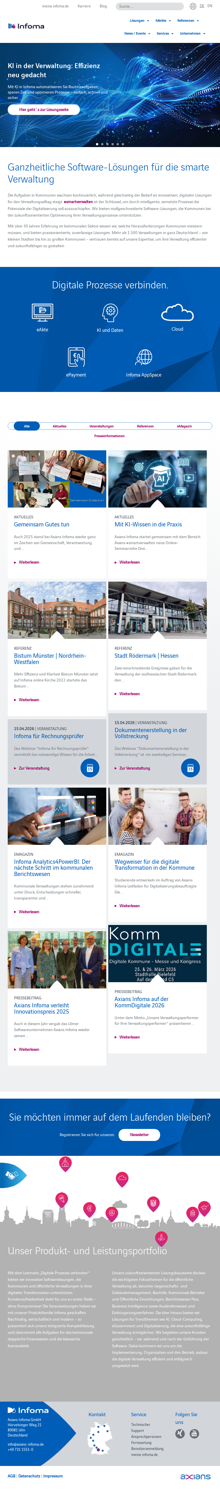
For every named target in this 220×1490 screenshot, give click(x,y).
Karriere (84, 5)
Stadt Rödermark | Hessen (146, 655)
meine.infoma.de (55, 5)
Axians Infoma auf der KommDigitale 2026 (141, 1001)
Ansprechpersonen (146, 1436)
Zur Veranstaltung (134, 768)
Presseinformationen (109, 435)
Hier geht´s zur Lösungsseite (43, 109)
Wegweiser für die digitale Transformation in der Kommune (155, 864)
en (209, 5)
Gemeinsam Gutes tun (41, 524)
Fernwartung (141, 1442)
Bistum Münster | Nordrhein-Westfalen (50, 658)
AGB (11, 1476)
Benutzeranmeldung (147, 1448)
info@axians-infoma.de (26, 1444)
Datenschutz (29, 1476)
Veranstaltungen (101, 425)
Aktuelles (59, 425)
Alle (27, 425)
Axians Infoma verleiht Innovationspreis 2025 (41, 1008)
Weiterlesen (29, 562)
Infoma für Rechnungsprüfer (49, 736)
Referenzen (145, 425)
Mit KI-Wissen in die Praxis (148, 524)
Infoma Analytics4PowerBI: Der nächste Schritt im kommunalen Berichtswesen (53, 867)
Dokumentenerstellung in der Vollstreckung (151, 733)
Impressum (53, 1476)
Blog (103, 5)
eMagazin (184, 425)
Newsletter (139, 1134)
